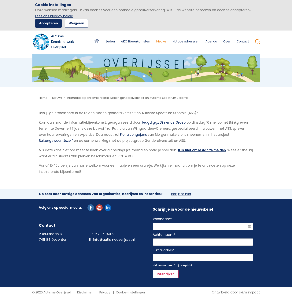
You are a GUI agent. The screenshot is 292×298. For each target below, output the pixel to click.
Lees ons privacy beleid (54, 16)
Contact (243, 41)
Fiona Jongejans (133, 134)
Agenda (211, 41)
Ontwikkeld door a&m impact (236, 292)
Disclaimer (84, 292)
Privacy (104, 292)
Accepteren (48, 23)
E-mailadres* (163, 250)
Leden (110, 41)
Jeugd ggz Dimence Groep (163, 122)
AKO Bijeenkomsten (135, 41)
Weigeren (76, 23)
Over (227, 41)
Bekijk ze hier (181, 194)
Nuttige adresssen (185, 41)
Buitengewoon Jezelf (56, 140)
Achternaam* (164, 235)
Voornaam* (162, 219)
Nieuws (161, 41)
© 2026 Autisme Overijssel (51, 292)
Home (97, 41)
